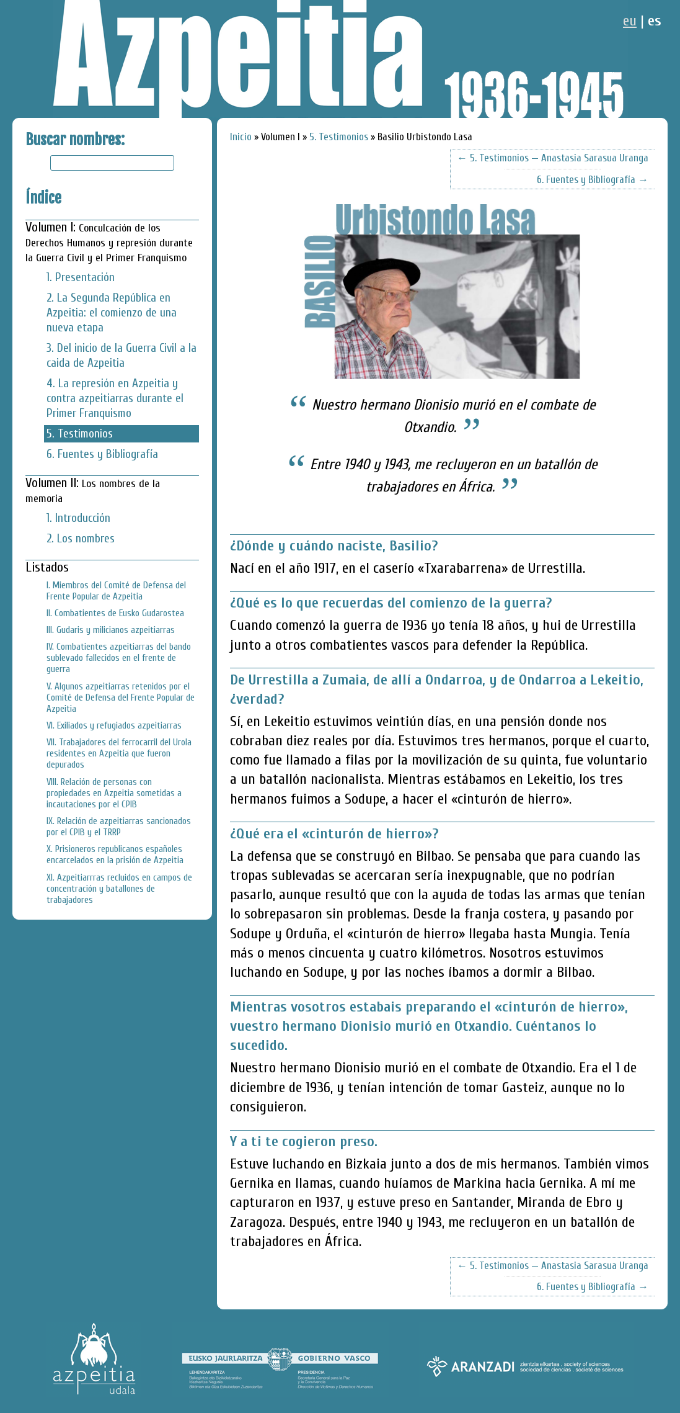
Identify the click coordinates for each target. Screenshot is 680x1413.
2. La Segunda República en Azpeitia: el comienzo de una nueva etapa (111, 312)
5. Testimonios (79, 434)
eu (630, 20)
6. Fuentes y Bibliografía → (592, 180)
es (654, 20)
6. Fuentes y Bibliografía (102, 454)
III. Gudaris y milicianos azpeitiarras (110, 629)
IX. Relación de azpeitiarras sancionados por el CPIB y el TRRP (118, 826)
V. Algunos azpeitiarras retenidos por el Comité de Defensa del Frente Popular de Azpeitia (120, 697)
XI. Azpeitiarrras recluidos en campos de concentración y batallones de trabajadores (119, 888)
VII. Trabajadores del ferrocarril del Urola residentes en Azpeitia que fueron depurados (119, 753)
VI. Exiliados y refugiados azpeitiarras (114, 725)
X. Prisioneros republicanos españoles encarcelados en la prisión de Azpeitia (114, 854)
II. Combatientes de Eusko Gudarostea (115, 613)
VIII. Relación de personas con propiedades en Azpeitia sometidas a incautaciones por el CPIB (114, 793)
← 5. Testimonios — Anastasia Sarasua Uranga (552, 158)
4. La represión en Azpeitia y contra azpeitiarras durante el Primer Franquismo (114, 398)
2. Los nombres (80, 538)
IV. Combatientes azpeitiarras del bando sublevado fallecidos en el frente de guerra (118, 658)
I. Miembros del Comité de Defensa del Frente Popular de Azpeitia (116, 591)
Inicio (241, 137)
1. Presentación (80, 277)
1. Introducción (78, 518)
